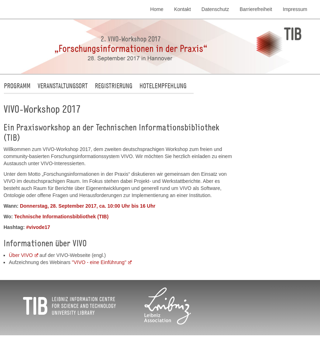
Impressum (295, 9)
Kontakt (182, 9)
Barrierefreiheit (256, 9)
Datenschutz (215, 9)
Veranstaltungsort (63, 86)
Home (156, 9)
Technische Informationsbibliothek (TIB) (61, 216)
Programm (17, 86)
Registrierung (113, 86)
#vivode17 (38, 227)
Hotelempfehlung (163, 86)
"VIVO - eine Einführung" (99, 262)
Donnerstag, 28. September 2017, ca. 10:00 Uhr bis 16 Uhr (87, 206)
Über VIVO (21, 255)
